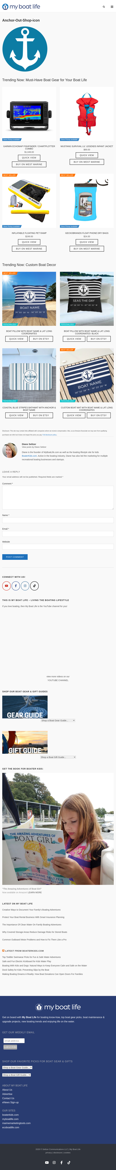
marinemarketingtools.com (16, 1123)
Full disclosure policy (49, 435)
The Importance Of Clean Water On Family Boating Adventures (31, 924)
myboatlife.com (10, 1119)
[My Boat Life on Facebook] (16, 586)
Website (6, 542)
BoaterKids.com (29, 456)
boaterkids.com (10, 1115)
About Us (7, 1090)
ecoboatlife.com (10, 1127)
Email (5, 529)
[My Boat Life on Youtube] (6, 586)
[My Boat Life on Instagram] (25, 586)
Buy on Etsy (41, 339)
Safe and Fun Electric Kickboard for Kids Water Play (26, 961)
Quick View (29, 157)
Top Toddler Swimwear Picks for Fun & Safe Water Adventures (31, 957)
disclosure (57, 1152)
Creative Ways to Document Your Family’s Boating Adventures (31, 910)
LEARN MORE (35, 892)
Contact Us (8, 1098)
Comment (7, 483)
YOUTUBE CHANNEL (58, 680)
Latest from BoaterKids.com (24, 951)
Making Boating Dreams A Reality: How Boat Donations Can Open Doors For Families (42, 974)
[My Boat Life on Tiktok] (34, 586)
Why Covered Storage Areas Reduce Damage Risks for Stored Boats (34, 932)
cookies (67, 1152)
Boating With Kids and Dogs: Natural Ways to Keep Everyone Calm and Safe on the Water (44, 965)
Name (5, 515)
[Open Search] (104, 7)
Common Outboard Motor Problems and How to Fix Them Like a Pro (34, 939)
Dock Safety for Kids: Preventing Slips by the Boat (25, 970)
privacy (48, 1152)
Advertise (7, 1094)
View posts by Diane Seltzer (34, 447)
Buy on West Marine (29, 164)
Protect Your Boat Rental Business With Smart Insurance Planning (33, 917)
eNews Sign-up (10, 1102)
